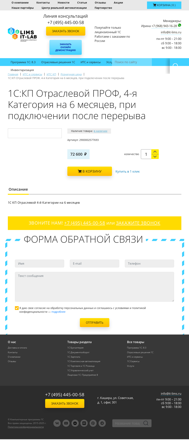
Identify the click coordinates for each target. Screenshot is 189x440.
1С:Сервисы (133, 361)
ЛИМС (125, 62)
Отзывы (100, 2)
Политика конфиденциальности (26, 427)
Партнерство (103, 8)
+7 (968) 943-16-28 (164, 26)
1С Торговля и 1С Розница (80, 366)
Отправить (94, 323)
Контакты (43, 2)
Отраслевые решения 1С (58, 62)
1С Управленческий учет (80, 371)
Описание (18, 189)
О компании (20, 2)
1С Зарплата (73, 357)
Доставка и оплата (17, 347)
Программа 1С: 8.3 (23, 62)
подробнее (58, 311)
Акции (118, 2)
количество (131, 154)
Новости (63, 2)
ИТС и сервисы (91, 62)
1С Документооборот (78, 352)
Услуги (110, 62)
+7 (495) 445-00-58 (64, 395)
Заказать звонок (65, 31)
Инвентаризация (22, 70)
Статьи (82, 2)
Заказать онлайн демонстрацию (65, 47)
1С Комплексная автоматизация (83, 361)
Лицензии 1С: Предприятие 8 (82, 375)
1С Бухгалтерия (75, 347)
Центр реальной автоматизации (64, 8)
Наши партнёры (23, 8)
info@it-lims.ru (171, 32)
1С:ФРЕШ (141, 62)
